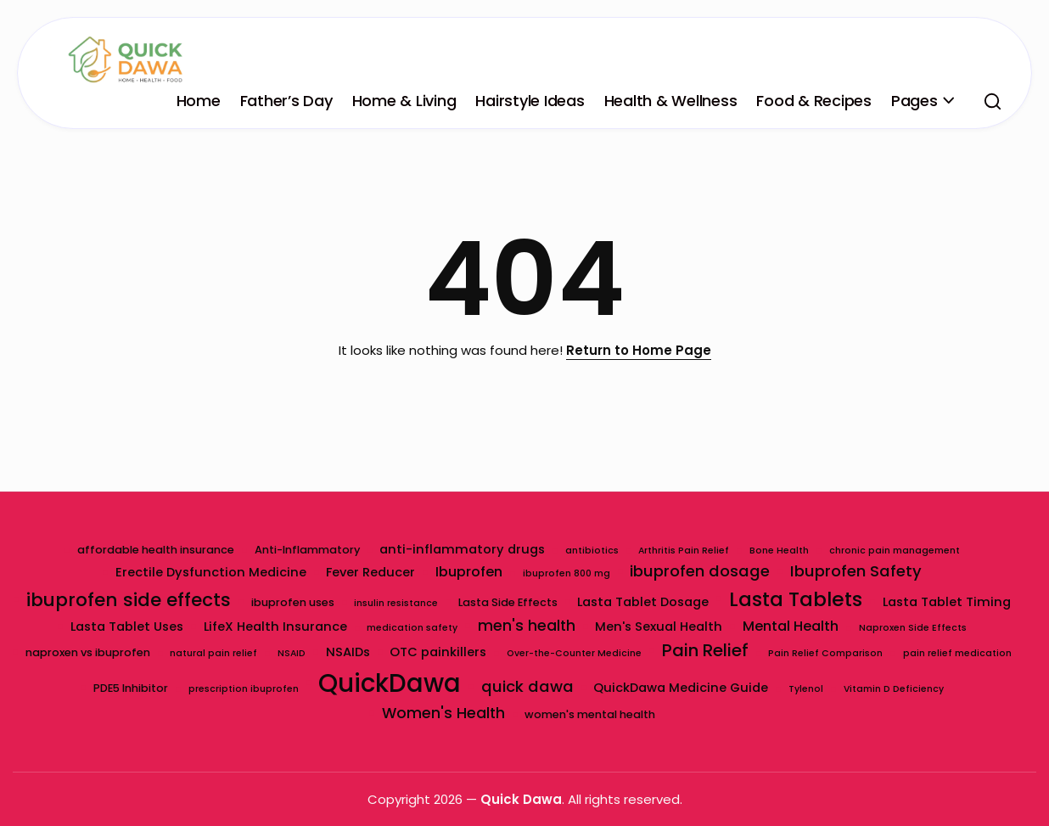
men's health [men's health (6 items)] (526, 625)
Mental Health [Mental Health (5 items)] (791, 626)
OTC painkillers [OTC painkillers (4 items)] (503, 651)
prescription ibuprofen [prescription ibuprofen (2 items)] (307, 689)
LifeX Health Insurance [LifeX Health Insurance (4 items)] (274, 626)
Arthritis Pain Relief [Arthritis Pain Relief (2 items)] (684, 550)
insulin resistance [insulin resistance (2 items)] (396, 603)
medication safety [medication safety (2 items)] (412, 627)
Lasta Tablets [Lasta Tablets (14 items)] (796, 599)
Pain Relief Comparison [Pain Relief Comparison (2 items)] (891, 653)
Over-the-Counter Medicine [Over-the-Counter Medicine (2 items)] (639, 653)
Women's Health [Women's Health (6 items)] (443, 713)
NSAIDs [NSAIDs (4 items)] (412, 651)
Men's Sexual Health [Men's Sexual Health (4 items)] (659, 626)
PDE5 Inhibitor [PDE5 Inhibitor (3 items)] (194, 688)
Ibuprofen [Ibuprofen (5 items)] (468, 572)
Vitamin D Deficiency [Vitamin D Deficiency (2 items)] (959, 689)
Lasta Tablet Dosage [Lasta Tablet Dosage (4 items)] (644, 601)
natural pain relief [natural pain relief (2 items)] (278, 653)
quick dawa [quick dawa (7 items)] (592, 686)
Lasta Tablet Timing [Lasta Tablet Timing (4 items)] (948, 601)
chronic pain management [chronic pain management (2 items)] (895, 550)
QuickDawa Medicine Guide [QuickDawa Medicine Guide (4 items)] (746, 687)
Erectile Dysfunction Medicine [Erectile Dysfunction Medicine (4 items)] (210, 572)
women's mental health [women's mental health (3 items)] (590, 714)
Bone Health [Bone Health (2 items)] (780, 550)
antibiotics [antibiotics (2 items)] (592, 550)
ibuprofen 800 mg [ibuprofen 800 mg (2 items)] (566, 573)
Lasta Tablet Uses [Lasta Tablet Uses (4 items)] (126, 626)
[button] (992, 100)
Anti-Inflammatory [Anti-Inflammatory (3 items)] (306, 549)
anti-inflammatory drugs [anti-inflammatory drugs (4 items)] (462, 549)
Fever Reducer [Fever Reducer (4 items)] (370, 572)
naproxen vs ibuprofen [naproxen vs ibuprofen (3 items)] (151, 652)
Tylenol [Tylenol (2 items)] (871, 689)
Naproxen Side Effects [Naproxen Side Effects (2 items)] (914, 627)
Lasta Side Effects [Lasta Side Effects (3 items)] (508, 602)
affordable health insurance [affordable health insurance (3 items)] (154, 549)
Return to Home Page (638, 350)
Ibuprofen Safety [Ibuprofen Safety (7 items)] (857, 571)
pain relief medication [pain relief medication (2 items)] (82, 689)
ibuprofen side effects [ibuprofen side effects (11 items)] (127, 600)
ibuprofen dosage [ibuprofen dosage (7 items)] (701, 571)
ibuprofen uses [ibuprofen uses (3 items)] (292, 602)
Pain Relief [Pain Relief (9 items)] (770, 650)
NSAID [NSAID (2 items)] (356, 653)
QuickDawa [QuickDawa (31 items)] (454, 683)
